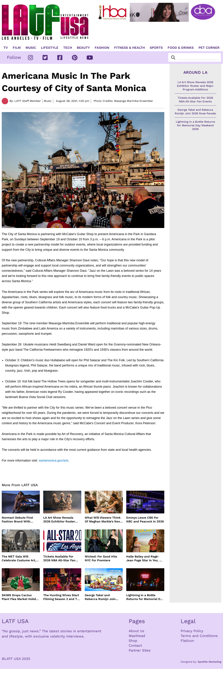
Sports (156, 47)
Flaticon (187, 641)
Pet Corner (209, 47)
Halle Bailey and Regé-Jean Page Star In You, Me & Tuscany (145, 558)
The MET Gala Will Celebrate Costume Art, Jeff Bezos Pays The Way (20, 558)
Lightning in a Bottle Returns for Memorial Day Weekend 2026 (144, 597)
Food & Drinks (181, 47)
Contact (135, 645)
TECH (67, 47)
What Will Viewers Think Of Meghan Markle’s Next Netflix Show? (103, 519)
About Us (136, 631)
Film (17, 47)
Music (31, 47)
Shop (133, 641)
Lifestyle (49, 47)
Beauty (83, 47)
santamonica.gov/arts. (53, 460)
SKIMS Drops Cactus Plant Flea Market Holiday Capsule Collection (20, 597)
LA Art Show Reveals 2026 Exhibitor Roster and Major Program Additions (59, 519)
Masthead (137, 636)
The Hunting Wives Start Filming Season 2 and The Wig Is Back (62, 597)
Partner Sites (140, 650)
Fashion (102, 47)
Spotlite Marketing (209, 661)
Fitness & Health (129, 47)
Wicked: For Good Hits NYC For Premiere (101, 558)
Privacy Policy (192, 631)
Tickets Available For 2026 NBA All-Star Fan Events (59, 558)
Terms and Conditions (199, 636)
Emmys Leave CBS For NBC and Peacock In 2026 (145, 519)
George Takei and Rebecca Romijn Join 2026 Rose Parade (100, 597)
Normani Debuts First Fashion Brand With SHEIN (17, 519)
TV (5, 47)
